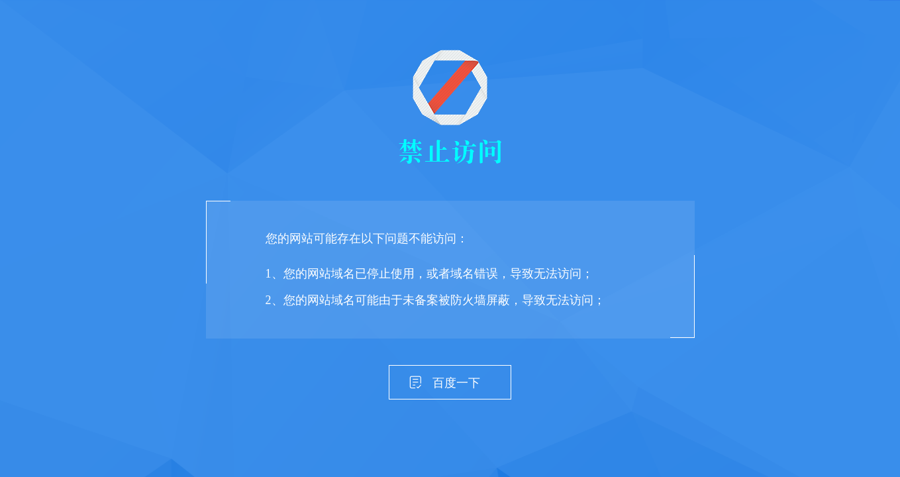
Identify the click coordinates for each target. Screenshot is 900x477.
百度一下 (456, 383)
